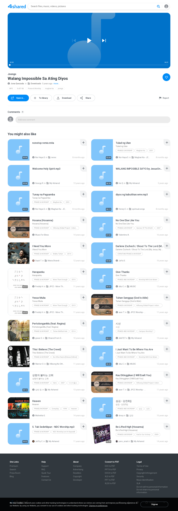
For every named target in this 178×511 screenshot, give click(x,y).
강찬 (148, 409)
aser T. (120, 312)
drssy (119, 415)
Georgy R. (38, 183)
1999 (65, 409)
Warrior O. (38, 364)
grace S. (37, 338)
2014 (69, 254)
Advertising (78, 469)
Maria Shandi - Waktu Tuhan (54, 261)
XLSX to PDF (110, 483)
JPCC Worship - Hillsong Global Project (136, 312)
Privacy (140, 469)
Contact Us (46, 480)
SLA (138, 483)
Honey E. (121, 209)
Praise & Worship (34, 89)
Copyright (77, 476)
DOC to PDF (110, 466)
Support (45, 466)
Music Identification (145, 480)
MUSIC (131, 286)
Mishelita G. (38, 415)
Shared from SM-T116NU (54, 338)
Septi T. (37, 261)
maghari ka (49, 89)
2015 (74, 280)
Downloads (34, 83)
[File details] (18, 150)
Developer (77, 480)
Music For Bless (40, 235)
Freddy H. (37, 286)
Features (45, 476)
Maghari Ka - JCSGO (141, 157)
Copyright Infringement (147, 473)
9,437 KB (20, 89)
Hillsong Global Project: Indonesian (149, 305)
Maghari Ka (140, 151)
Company (77, 466)
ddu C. (120, 286)
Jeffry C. (37, 441)
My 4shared (53, 183)
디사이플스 (73, 383)
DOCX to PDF (110, 473)
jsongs (60, 89)
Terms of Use (142, 466)
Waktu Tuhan (58, 254)
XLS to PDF (109, 476)
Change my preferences (98, 506)
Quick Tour (46, 473)
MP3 (11, 89)
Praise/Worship (41, 409)
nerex (52, 157)
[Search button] (158, 6)
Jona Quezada (16, 83)
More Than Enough (60, 280)
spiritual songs (137, 209)
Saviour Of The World (144, 228)
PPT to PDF (110, 480)
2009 (156, 435)
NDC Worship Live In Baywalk (64, 432)
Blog (12, 476)
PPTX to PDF (110, 469)
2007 (159, 228)
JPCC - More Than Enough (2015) (55, 286)
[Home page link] (17, 6)
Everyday (55, 409)
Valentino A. (122, 235)
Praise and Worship (126, 331)
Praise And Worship (126, 280)
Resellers (77, 473)
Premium (14, 466)
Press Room (15, 473)
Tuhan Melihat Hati (60, 331)
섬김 (140, 409)
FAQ (43, 469)
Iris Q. (119, 183)
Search (13, 469)
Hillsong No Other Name (56, 364)
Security (140, 476)
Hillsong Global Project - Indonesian (66, 228)
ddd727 (120, 338)
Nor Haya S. (38, 157)
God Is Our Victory (143, 435)
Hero (55, 383)
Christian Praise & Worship (129, 254)
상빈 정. (37, 390)
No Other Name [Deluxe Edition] (65, 357)
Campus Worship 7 (146, 331)
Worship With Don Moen (148, 280)
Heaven (74, 409)
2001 (151, 151)
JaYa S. (120, 261)
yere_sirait (122, 441)
